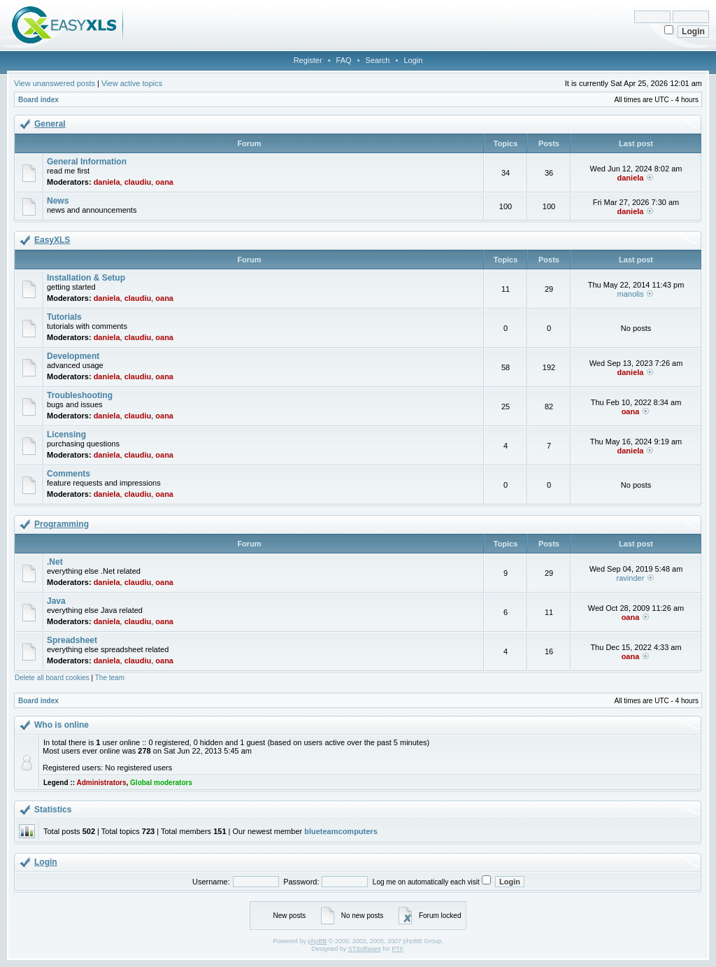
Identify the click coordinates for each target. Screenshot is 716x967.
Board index (38, 100)
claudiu (138, 182)
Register (308, 60)
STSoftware (364, 948)
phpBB (317, 941)
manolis (630, 294)
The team (109, 678)
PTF (397, 948)
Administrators (101, 782)
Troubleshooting (80, 395)
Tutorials (64, 317)
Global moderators (161, 782)
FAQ (344, 60)
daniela (107, 182)
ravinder (631, 578)
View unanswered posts (54, 83)
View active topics (131, 83)
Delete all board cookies (52, 678)
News (58, 201)
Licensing (66, 434)
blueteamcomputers (341, 831)
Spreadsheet (72, 640)
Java (56, 601)
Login (412, 60)
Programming (61, 524)
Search (378, 60)
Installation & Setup (86, 278)
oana (164, 182)
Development (73, 356)
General (50, 124)
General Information (87, 162)
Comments (68, 474)
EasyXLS (52, 240)
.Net (55, 562)
